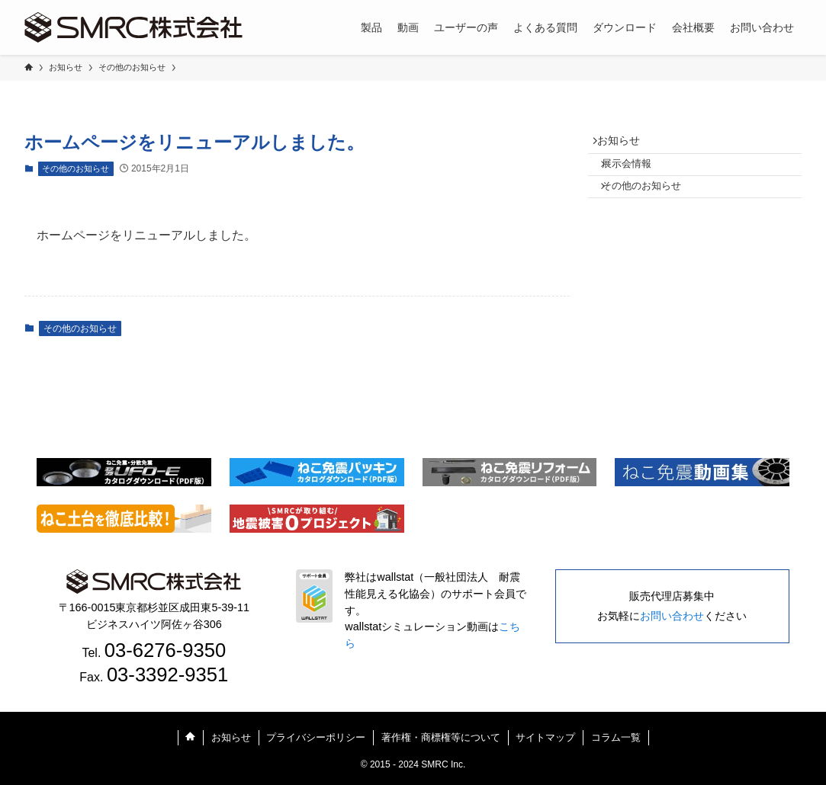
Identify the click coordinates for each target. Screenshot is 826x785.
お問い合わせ (672, 616)
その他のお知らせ (75, 168)
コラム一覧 (616, 737)
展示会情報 (637, 174)
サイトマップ (545, 737)
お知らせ (625, 144)
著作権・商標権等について (440, 737)
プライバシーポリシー (315, 737)
